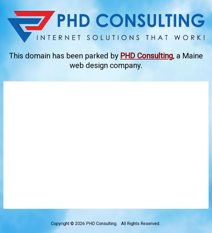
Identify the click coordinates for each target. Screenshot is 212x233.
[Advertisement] (106, 145)
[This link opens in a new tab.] (146, 55)
